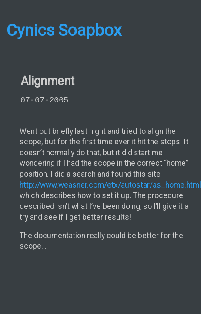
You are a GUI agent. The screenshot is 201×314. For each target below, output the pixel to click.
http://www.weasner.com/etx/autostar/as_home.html (110, 185)
